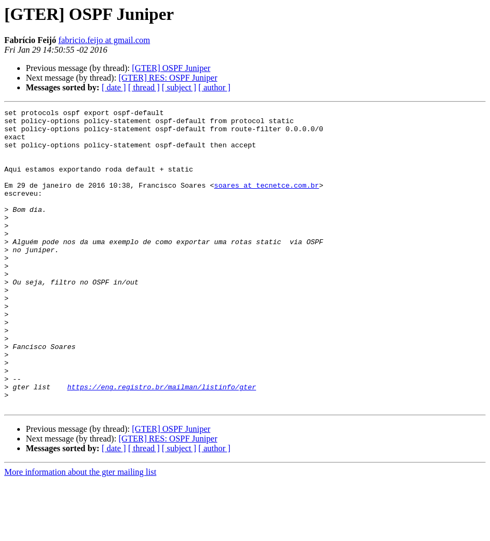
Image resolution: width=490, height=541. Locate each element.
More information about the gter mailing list (80, 531)
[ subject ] (179, 87)
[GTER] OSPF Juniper (171, 68)
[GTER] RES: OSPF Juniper (167, 77)
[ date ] (114, 87)
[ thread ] (144, 87)
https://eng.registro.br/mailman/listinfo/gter (161, 443)
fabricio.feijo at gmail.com (104, 40)
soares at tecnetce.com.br (266, 201)
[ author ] (214, 87)
